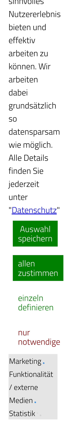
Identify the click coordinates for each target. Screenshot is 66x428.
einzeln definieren (36, 302)
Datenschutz (34, 209)
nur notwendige (39, 337)
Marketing (26, 361)
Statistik (25, 413)
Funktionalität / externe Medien (31, 387)
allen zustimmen (38, 268)
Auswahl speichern (35, 233)
